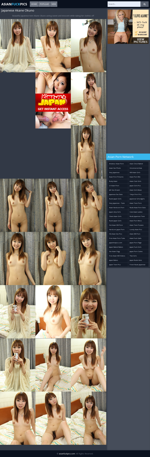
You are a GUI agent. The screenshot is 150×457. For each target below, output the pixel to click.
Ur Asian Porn (114, 186)
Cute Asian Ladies (136, 212)
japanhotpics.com (115, 243)
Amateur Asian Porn (116, 164)
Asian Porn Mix (135, 177)
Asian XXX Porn (135, 234)
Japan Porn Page (136, 243)
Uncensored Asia (136, 168)
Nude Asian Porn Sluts (138, 207)
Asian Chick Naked (136, 164)
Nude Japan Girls (115, 199)
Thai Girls (133, 256)
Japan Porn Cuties (136, 251)
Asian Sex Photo (115, 168)
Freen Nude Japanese (137, 265)
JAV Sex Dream (114, 190)
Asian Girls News (136, 190)
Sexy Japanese (114, 172)
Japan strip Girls (115, 212)
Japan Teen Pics (115, 265)
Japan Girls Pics (135, 186)
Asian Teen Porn (136, 203)
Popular (44, 4)
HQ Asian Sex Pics (115, 234)
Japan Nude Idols (136, 260)
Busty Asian (113, 181)
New (54, 4)
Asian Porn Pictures (116, 177)
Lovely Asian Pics (136, 229)
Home (34, 4)
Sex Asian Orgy (114, 251)
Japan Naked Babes (116, 247)
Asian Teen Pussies (136, 225)
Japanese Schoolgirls (137, 199)
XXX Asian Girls (135, 172)
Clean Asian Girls (115, 216)
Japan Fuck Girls (135, 247)
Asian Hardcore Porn (116, 207)
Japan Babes (113, 260)
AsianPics (14, 4)
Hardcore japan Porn (116, 229)
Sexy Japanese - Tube (117, 203)
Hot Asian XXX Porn (116, 225)
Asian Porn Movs (136, 221)
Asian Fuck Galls (135, 238)
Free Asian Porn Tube (117, 238)
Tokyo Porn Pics (135, 194)
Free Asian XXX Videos (117, 256)
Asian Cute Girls (135, 181)
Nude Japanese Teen (137, 216)
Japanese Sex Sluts (116, 194)
